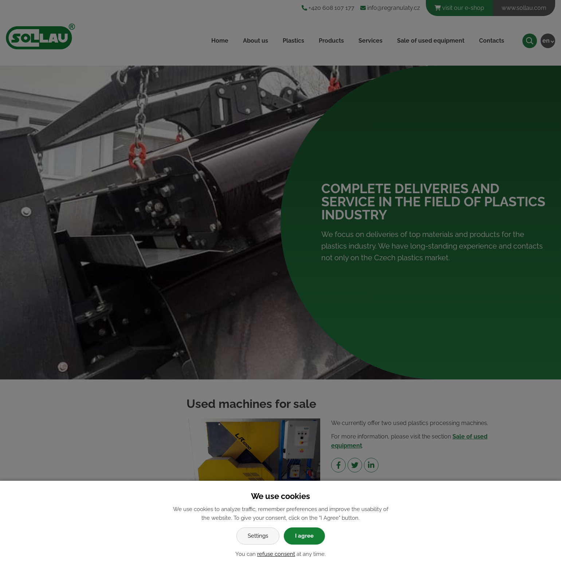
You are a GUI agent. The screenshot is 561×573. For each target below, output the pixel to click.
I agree (304, 536)
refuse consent (276, 554)
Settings (258, 536)
